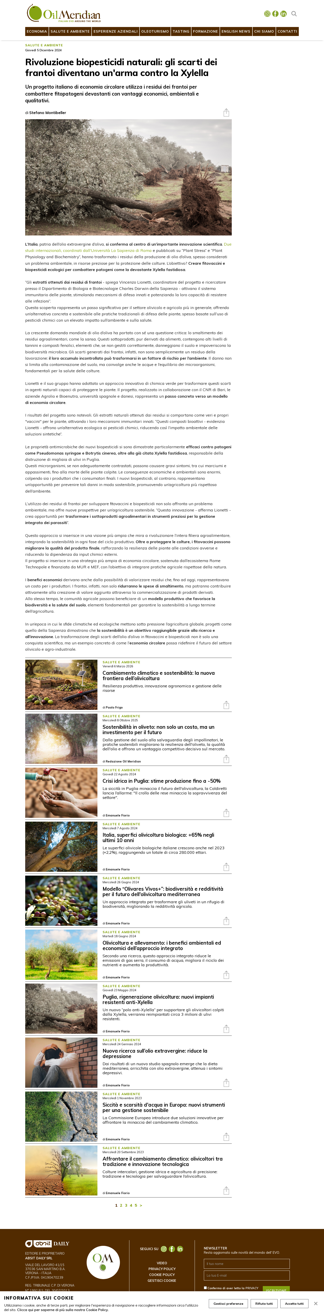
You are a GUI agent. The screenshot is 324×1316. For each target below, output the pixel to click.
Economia (37, 31)
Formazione (205, 31)
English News (236, 31)
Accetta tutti (294, 1304)
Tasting (181, 31)
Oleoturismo (155, 31)
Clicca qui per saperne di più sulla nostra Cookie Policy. (63, 1309)
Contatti (287, 31)
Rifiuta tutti (264, 1304)
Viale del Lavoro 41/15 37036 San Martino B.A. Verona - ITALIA (45, 1269)
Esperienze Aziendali (116, 31)
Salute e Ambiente (70, 31)
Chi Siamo (264, 31)
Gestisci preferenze (228, 1304)
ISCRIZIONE (276, 1291)
